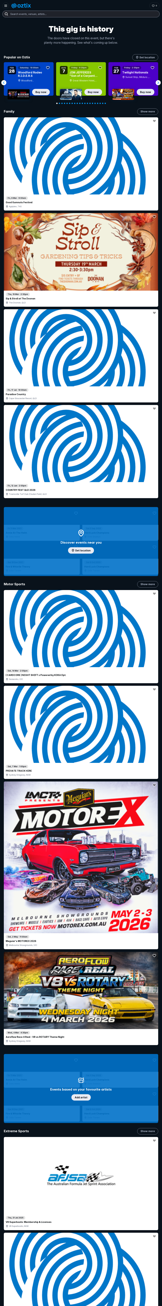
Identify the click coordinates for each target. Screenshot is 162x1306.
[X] (39, 1302)
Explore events (15, 1235)
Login (53, 1228)
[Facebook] (31, 1302)
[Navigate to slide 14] (90, 103)
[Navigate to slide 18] (100, 103)
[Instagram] (8, 1302)
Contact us (106, 1238)
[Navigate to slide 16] (95, 103)
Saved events (14, 1240)
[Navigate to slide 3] (62, 103)
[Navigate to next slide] (158, 82)
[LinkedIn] (23, 1302)
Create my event (57, 1240)
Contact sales (72, 1228)
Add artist (81, 326)
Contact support (18, 1228)
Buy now (40, 92)
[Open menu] (6, 6)
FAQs (103, 1232)
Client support (56, 1251)
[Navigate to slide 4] (64, 103)
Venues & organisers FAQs (63, 1245)
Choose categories (81, 549)
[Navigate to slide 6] (69, 103)
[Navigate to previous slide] (3, 82)
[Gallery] (81, 82)
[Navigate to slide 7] (72, 103)
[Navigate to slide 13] (87, 103)
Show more (148, 111)
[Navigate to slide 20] (105, 103)
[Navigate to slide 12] (85, 103)
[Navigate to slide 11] (82, 103)
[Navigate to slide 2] (59, 103)
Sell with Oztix (56, 1235)
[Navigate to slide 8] (74, 103)
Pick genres (81, 782)
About (104, 1227)
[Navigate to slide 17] (97, 103)
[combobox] (81, 14)
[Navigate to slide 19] (102, 103)
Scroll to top (81, 1183)
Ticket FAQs (13, 1249)
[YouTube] (16, 1302)
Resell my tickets (15, 1258)
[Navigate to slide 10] (80, 103)
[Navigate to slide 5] (67, 103)
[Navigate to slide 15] (92, 103)
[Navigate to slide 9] (77, 103)
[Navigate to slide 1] (57, 103)
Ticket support (14, 1253)
